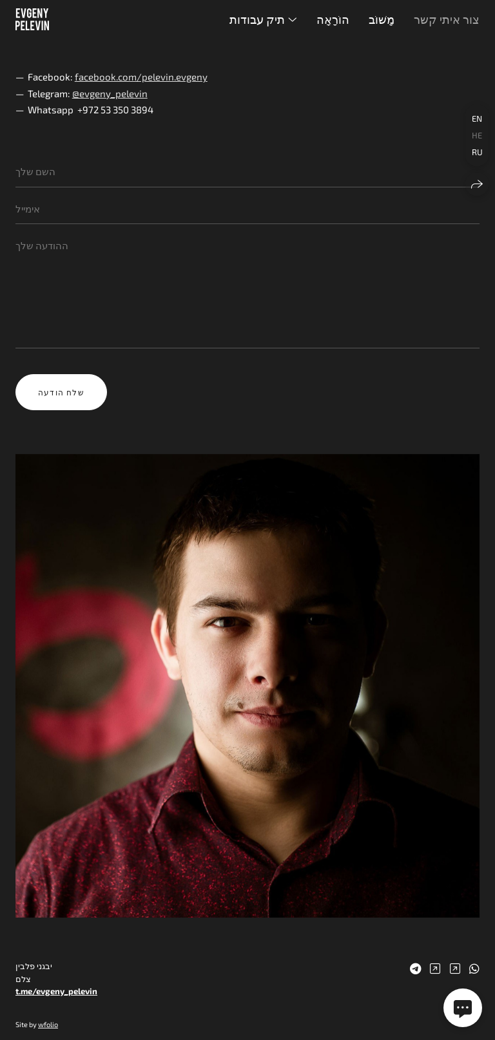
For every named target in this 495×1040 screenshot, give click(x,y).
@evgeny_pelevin (110, 93)
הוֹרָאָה (332, 19)
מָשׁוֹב (381, 19)
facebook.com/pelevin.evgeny (141, 76)
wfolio (48, 1024)
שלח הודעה (61, 392)
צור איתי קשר (447, 19)
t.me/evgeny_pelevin (56, 991)
